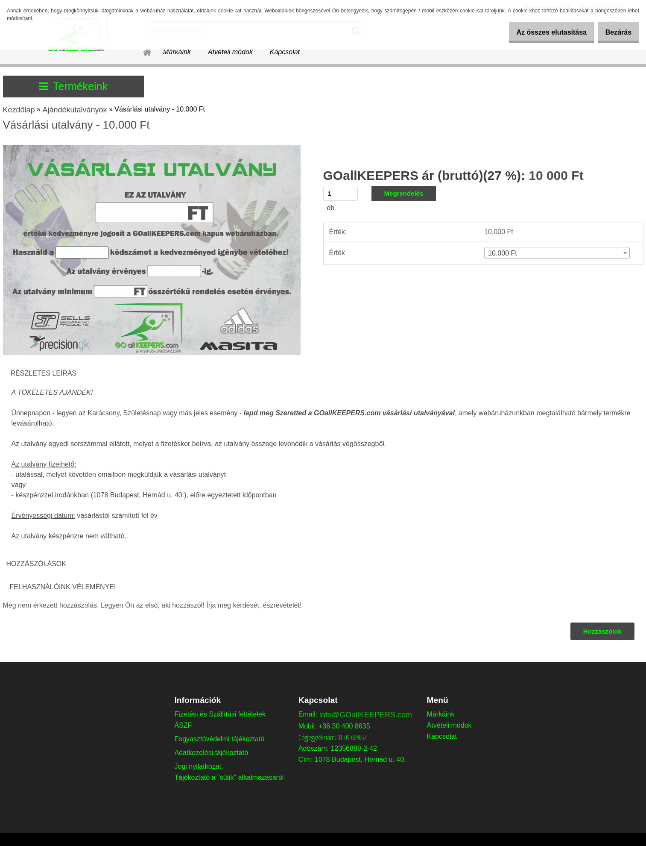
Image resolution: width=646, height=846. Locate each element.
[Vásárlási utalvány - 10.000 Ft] (152, 148)
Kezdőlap (19, 110)
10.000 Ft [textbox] (502, 253)
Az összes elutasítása (542, 32)
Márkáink (177, 52)
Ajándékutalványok (74, 110)
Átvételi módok (230, 52)
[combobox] (556, 253)
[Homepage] (142, 51)
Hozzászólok (601, 631)
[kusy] (340, 193)
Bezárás (615, 32)
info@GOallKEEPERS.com (365, 715)
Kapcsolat (285, 52)
